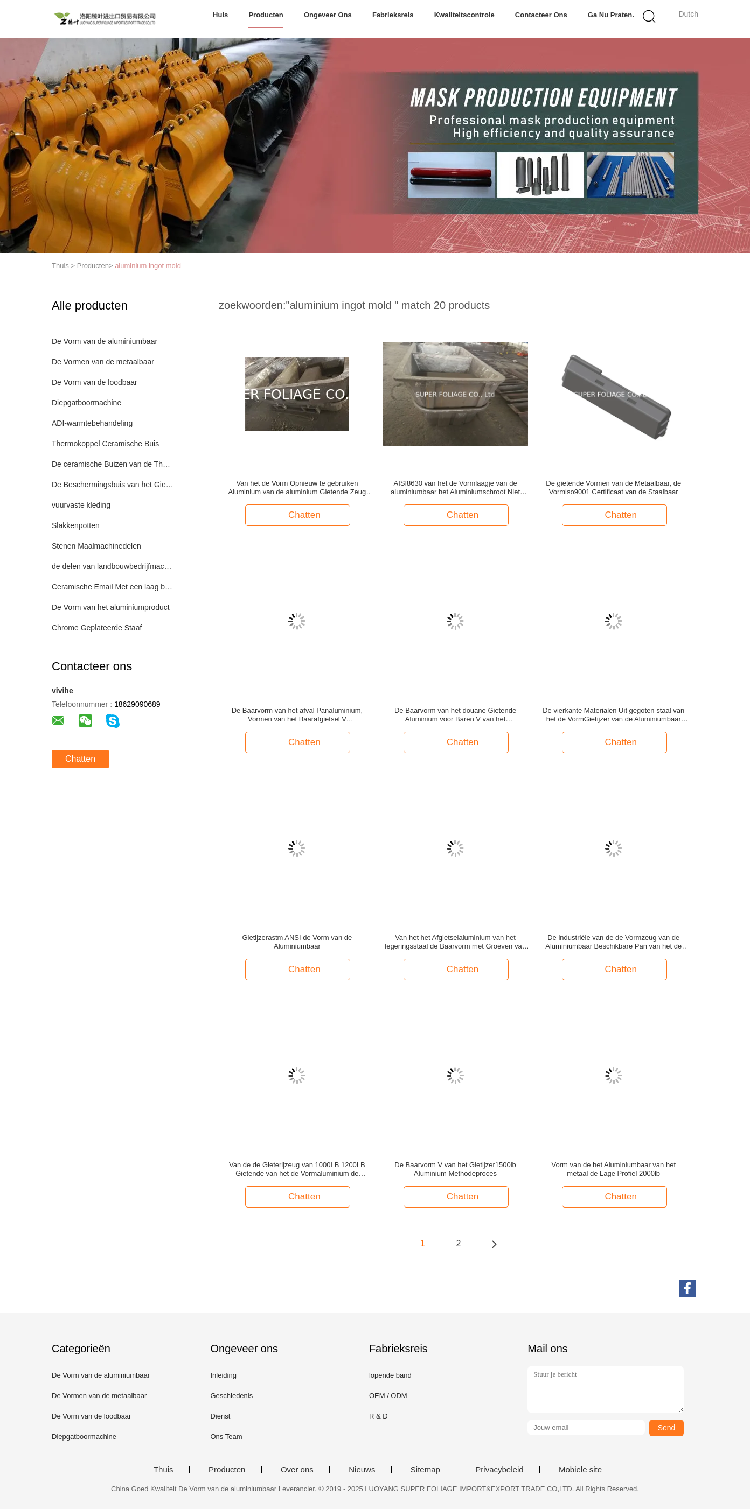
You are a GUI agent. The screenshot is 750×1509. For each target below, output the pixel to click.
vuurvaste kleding (81, 505)
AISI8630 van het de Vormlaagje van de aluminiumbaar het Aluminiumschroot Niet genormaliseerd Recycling (455, 487)
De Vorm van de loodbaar (94, 382)
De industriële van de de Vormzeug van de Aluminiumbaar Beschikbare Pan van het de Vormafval (613, 942)
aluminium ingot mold (148, 266)
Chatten (80, 758)
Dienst (220, 1416)
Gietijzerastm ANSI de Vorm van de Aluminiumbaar (297, 942)
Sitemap (425, 1469)
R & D (378, 1416)
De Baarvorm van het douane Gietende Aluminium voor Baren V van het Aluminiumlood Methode (455, 715)
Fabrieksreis (393, 15)
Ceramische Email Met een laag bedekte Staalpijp (113, 586)
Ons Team (226, 1437)
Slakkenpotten (76, 525)
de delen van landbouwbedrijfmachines (113, 566)
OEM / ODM (388, 1396)
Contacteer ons (541, 15)
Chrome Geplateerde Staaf (97, 627)
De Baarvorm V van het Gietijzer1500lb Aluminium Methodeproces (455, 1169)
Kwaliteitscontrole (464, 15)
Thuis (163, 1469)
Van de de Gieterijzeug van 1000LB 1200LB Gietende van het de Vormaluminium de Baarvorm (297, 1169)
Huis (220, 15)
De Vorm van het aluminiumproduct (111, 607)
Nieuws (362, 1469)
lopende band (390, 1375)
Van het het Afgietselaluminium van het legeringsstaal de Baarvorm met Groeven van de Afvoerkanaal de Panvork (455, 942)
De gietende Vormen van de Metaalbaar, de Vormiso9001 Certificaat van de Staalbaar (613, 487)
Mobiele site (580, 1469)
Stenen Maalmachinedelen (96, 546)
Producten (265, 15)
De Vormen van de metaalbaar (103, 361)
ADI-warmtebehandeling (92, 423)
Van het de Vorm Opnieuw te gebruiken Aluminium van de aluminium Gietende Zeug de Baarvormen (297, 487)
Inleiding (223, 1375)
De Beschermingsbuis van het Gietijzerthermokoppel (113, 484)
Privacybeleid (499, 1469)
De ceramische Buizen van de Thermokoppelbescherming (113, 464)
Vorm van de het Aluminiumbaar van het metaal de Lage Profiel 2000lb (613, 1169)
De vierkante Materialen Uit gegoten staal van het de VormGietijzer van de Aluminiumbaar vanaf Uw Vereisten (613, 715)
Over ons (297, 1469)
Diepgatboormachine (86, 402)
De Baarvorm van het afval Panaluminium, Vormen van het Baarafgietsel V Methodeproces (297, 715)
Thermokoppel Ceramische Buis (105, 443)
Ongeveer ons (328, 15)
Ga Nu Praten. (611, 15)
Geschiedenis (231, 1396)
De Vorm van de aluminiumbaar (104, 341)
